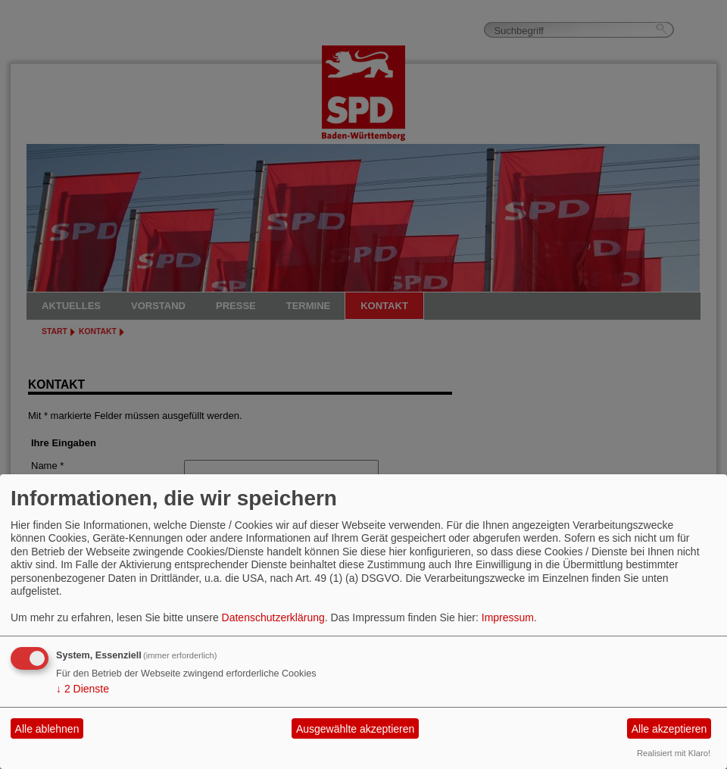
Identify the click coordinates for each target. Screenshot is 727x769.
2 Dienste (82, 689)
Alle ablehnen (47, 729)
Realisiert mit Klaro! (673, 753)
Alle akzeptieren (669, 729)
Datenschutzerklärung (273, 617)
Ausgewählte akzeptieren (355, 729)
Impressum (508, 617)
